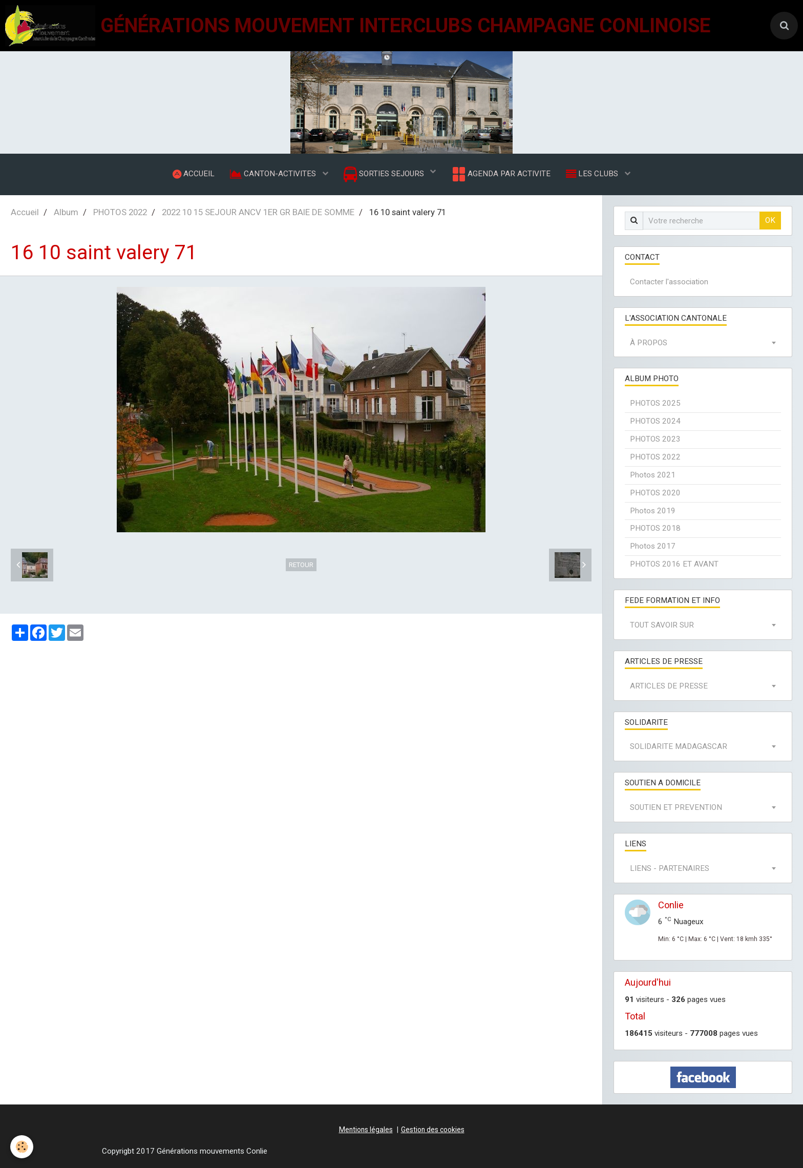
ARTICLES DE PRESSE (669, 686)
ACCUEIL (194, 173)
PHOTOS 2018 (655, 528)
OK (770, 220)
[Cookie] (21, 1146)
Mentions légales (366, 1129)
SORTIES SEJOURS (385, 174)
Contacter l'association (669, 281)
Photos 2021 (652, 474)
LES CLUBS (593, 173)
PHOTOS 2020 (655, 492)
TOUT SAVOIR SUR (662, 625)
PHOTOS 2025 (655, 403)
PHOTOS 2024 (655, 421)
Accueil (25, 212)
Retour (301, 565)
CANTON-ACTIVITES (274, 173)
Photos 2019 (652, 510)
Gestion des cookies (432, 1129)
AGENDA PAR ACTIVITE (501, 174)
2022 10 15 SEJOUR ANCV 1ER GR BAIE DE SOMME (258, 212)
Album (66, 212)
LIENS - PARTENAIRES (669, 868)
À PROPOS (648, 342)
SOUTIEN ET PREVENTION (676, 807)
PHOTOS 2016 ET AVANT (674, 564)
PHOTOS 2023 (655, 439)
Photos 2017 (652, 546)
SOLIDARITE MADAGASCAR (678, 746)
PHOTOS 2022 (120, 212)
